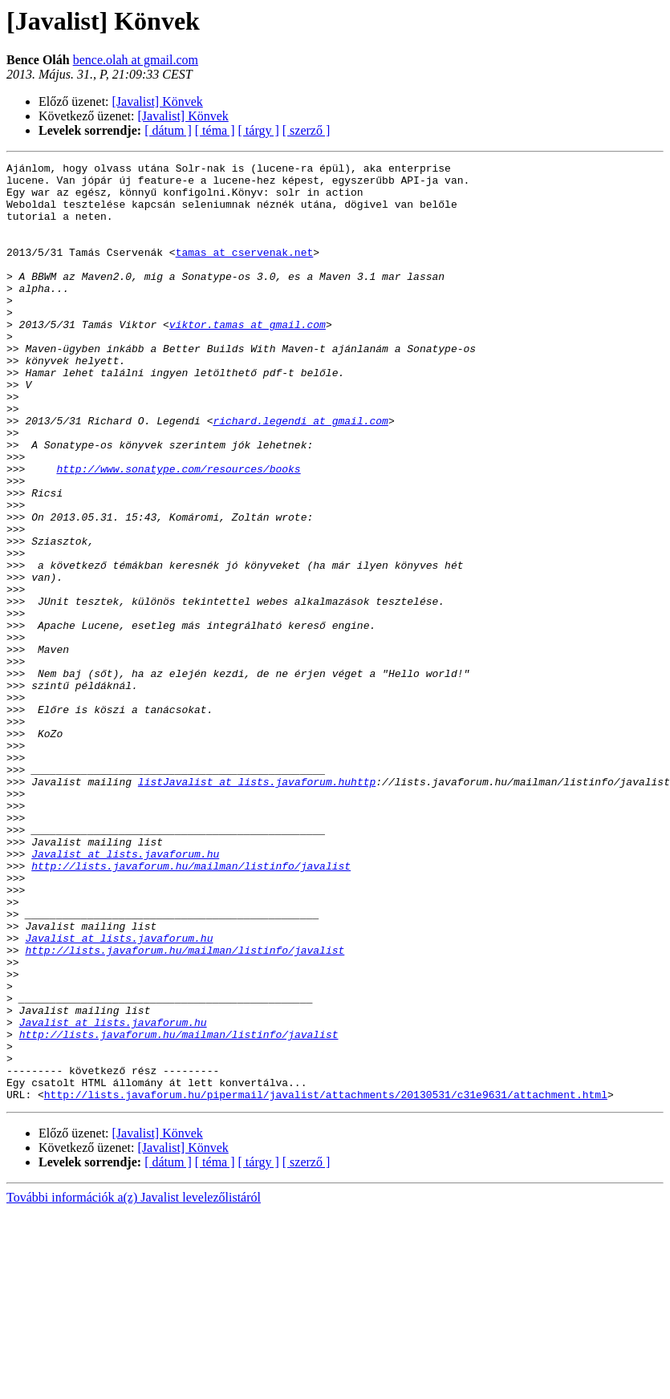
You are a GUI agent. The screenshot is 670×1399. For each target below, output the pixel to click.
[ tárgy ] (258, 130)
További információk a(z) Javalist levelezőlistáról (133, 1385)
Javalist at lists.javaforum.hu (125, 993)
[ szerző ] (306, 130)
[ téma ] (215, 130)
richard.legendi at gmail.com (300, 473)
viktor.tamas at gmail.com (247, 358)
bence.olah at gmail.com (135, 60)
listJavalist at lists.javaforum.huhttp (257, 906)
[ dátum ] (168, 130)
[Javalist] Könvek (157, 101)
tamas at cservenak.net (245, 271)
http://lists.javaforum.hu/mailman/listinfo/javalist (191, 1007)
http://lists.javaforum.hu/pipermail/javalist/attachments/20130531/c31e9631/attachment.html (325, 1282)
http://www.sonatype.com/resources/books (178, 531)
